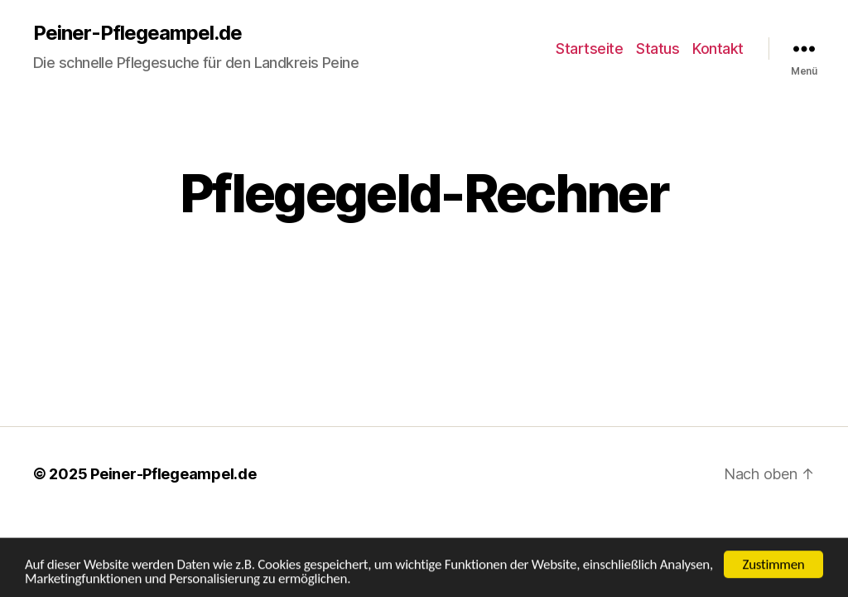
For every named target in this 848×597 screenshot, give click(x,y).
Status (657, 48)
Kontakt (718, 48)
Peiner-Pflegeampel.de (137, 33)
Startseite (589, 48)
